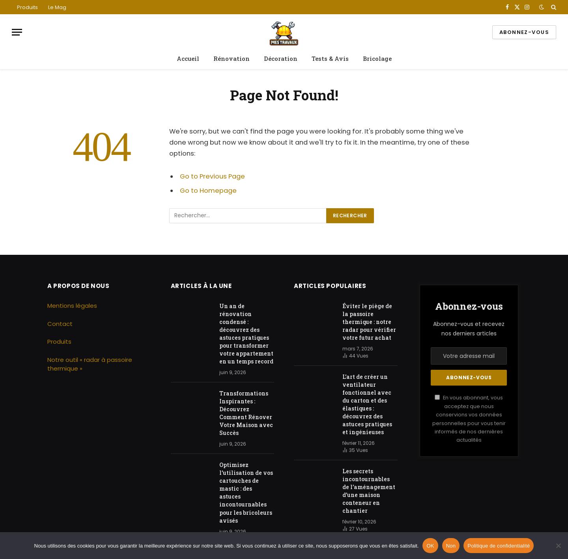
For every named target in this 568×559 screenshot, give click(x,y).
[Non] (558, 546)
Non (451, 546)
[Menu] (17, 32)
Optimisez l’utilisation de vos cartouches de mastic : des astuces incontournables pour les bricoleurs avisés (246, 492)
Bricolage (377, 58)
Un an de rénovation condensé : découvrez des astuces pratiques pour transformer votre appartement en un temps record (246, 333)
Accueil (188, 58)
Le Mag (57, 7)
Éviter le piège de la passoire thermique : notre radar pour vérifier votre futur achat (369, 321)
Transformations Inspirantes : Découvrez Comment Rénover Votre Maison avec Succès (246, 413)
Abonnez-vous (524, 32)
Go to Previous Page (212, 176)
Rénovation (231, 58)
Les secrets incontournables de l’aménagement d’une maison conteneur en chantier (368, 490)
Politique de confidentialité (498, 546)
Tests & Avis (330, 58)
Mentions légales (72, 305)
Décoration (280, 58)
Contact (60, 324)
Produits (27, 7)
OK (430, 546)
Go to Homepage (208, 190)
